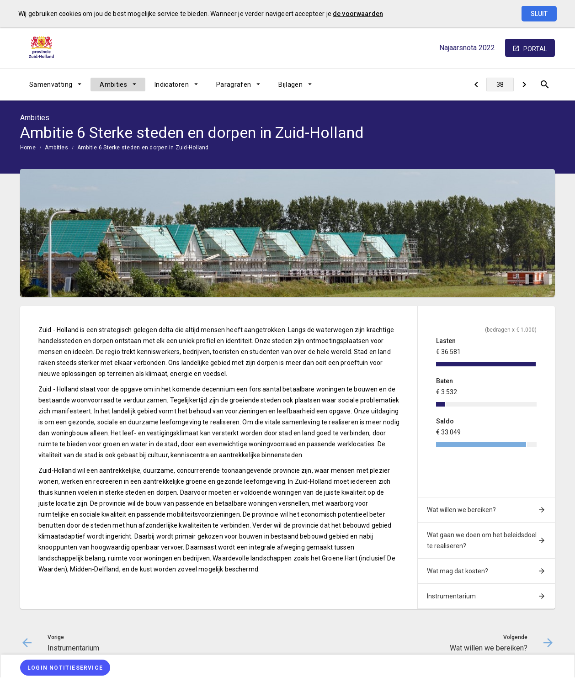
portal (535, 49)
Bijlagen (290, 84)
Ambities (113, 84)
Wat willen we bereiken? (461, 509)
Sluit (539, 13)
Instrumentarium (451, 596)
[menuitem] (55, 84)
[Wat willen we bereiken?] (524, 84)
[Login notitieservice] (65, 667)
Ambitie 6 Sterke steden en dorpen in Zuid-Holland (143, 147)
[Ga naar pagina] (500, 84)
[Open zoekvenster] (544, 84)
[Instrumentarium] (476, 84)
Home (28, 147)
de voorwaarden (358, 13)
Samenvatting (50, 84)
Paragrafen (233, 84)
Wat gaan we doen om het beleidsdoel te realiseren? (482, 540)
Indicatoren (171, 84)
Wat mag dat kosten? (457, 571)
